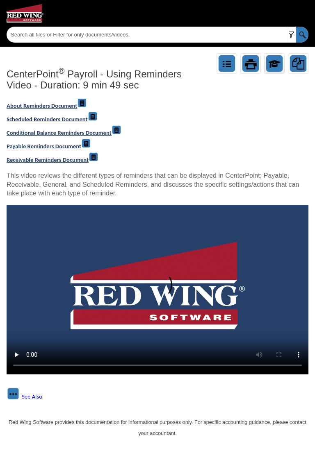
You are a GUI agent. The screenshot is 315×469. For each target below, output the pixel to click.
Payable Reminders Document (49, 146)
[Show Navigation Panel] (304, 13)
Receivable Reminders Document (52, 159)
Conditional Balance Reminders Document (64, 132)
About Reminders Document (47, 105)
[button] (291, 35)
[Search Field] (157, 35)
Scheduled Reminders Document (52, 119)
